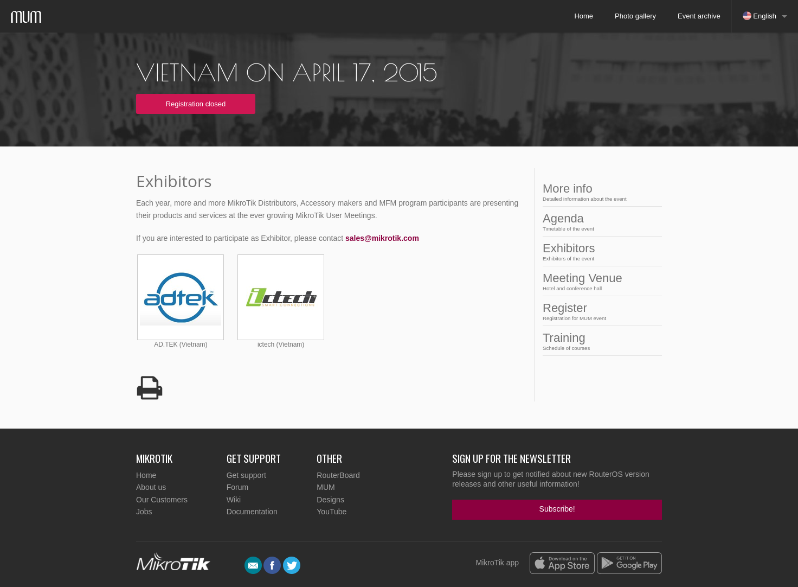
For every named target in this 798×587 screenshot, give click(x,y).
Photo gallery (635, 16)
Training (599, 341)
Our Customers (162, 499)
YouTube (331, 511)
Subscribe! (557, 509)
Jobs (144, 511)
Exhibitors (599, 251)
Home (583, 16)
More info (599, 192)
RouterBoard (338, 475)
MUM (325, 487)
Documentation (252, 511)
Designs (330, 499)
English (759, 15)
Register (599, 311)
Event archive (699, 16)
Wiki (234, 499)
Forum (237, 487)
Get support (246, 475)
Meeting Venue (599, 281)
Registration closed (196, 104)
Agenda (599, 222)
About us (151, 487)
